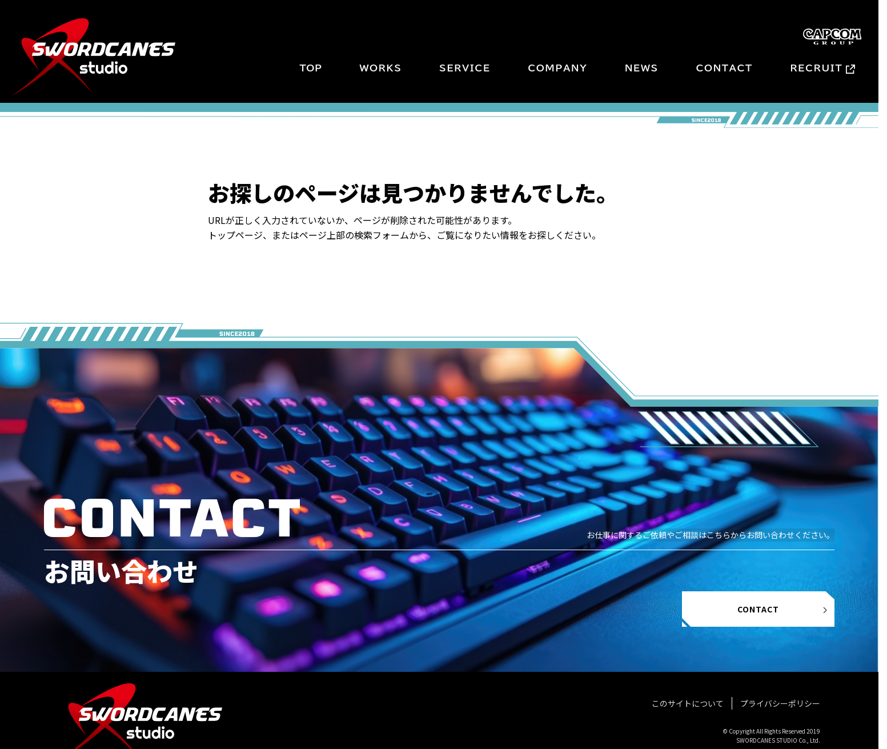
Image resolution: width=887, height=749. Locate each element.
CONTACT (724, 68)
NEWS (642, 68)
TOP (310, 68)
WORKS (380, 68)
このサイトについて (688, 703)
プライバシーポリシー (780, 703)
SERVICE (465, 68)
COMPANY (557, 68)
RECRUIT (816, 68)
